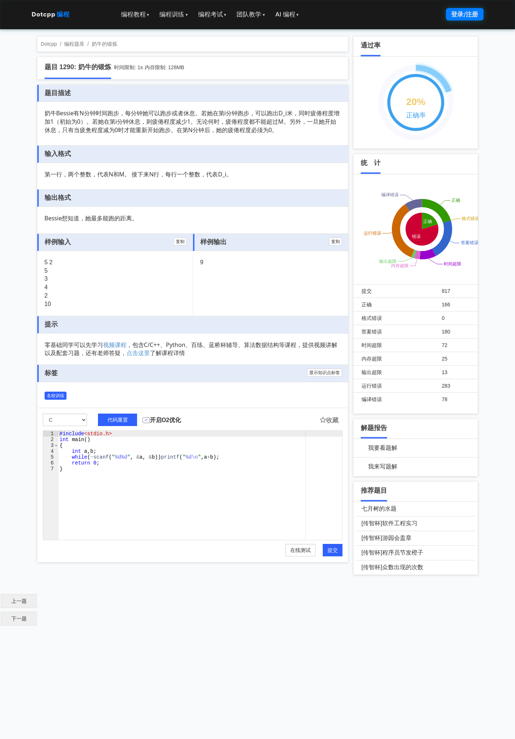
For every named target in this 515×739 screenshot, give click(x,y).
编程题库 (74, 44)
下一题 (19, 619)
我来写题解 (382, 466)
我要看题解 (382, 448)
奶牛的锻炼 (104, 44)
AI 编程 (287, 14)
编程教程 (135, 14)
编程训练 (173, 14)
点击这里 (138, 353)
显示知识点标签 (324, 372)
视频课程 (114, 345)
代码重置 (117, 420)
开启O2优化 (165, 420)
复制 (180, 241)
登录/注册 (464, 14)
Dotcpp (51, 14)
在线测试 (300, 550)
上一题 (19, 601)
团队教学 (250, 14)
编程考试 (212, 14)
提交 (332, 550)
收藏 (328, 420)
